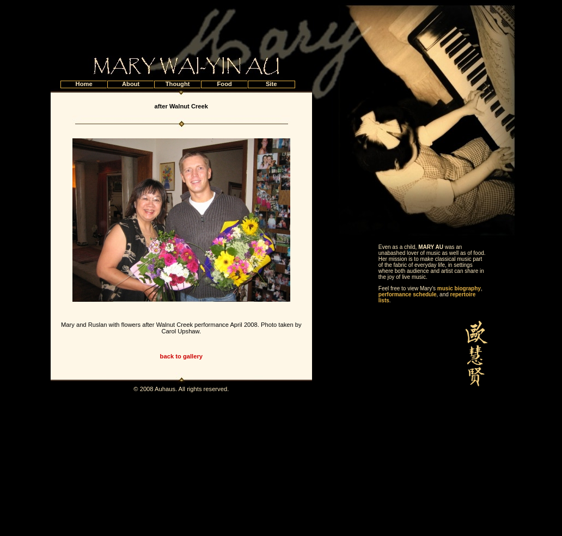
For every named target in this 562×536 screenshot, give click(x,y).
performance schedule (407, 294)
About (130, 84)
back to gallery (181, 356)
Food (224, 84)
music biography (459, 288)
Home (84, 84)
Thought (178, 84)
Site (271, 84)
